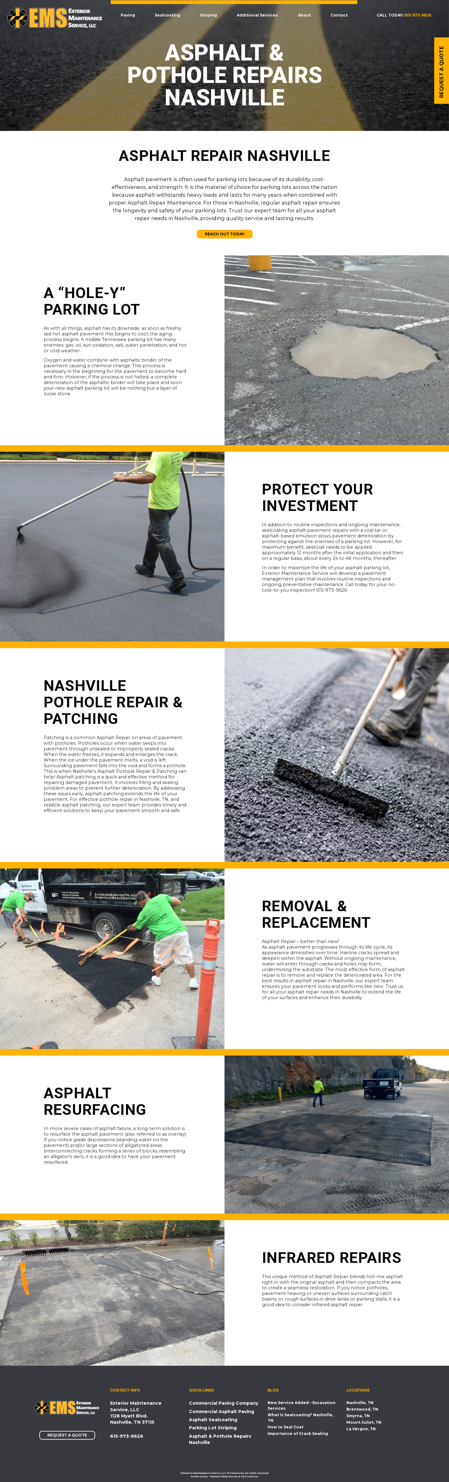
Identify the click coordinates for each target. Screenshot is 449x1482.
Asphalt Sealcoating (213, 1419)
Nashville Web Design (224, 1476)
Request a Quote (67, 1435)
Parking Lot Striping (213, 1428)
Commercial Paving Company (223, 1403)
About (305, 14)
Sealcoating (169, 14)
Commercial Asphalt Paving (221, 1411)
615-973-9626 (418, 14)
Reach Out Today (224, 234)
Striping (210, 14)
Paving (129, 14)
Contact (340, 14)
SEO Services (249, 1476)
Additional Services (259, 14)
